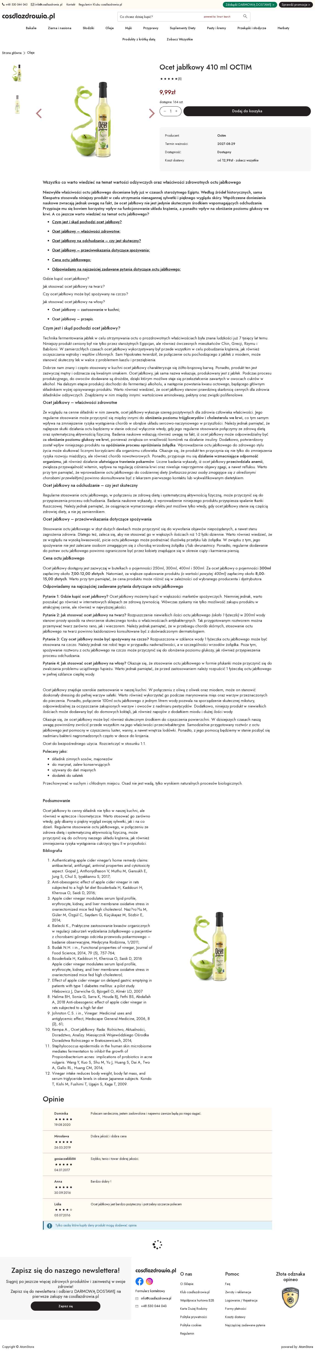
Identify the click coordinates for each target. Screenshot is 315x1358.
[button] (39, 113)
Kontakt (70, 5)
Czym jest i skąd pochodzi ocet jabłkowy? (87, 222)
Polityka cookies (190, 1325)
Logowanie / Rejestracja (241, 1300)
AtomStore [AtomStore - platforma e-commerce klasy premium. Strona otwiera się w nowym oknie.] (306, 1346)
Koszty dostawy (235, 1317)
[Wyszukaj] (245, 17)
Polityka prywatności (193, 1317)
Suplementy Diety (183, 28)
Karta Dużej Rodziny (193, 1308)
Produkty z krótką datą (138, 39)
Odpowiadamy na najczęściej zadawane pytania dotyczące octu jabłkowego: (116, 269)
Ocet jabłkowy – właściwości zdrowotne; (86, 231)
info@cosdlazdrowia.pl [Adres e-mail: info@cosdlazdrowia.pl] (47, 5)
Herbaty (283, 28)
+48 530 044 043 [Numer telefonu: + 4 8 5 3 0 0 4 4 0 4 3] (15, 5)
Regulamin (187, 1333)
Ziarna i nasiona (59, 28)
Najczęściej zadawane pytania (245, 1325)
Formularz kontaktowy (150, 1291)
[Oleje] (30, 52)
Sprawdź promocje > (296, 4)
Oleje (109, 28)
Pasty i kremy (216, 28)
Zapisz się (65, 1306)
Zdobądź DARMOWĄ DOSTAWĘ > (250, 4)
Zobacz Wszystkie (180, 39)
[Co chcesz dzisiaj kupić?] (183, 17)
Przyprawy (150, 28)
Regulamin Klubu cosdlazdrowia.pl (100, 5)
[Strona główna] (12, 53)
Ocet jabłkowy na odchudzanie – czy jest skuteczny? (96, 240)
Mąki (128, 28)
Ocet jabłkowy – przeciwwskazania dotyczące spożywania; (101, 250)
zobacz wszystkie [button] (247, 160)
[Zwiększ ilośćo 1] (178, 111)
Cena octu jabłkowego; (71, 259)
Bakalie (31, 28)
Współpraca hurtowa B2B (197, 1300)
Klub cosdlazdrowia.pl (195, 1292)
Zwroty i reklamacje (238, 1292)
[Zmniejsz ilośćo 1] (163, 111)
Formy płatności (235, 1308)
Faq (227, 1284)
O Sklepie (186, 1284)
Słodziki (88, 28)
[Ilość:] (170, 111)
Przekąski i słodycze (252, 28)
